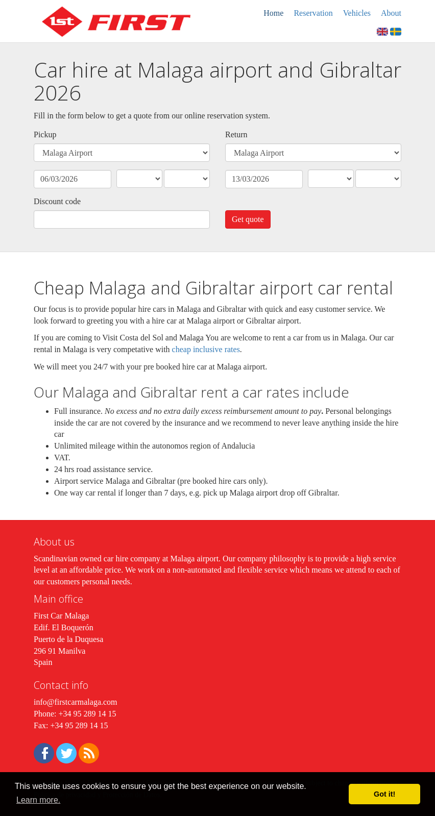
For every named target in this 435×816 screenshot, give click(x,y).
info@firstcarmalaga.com (75, 702)
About (391, 13)
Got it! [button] (384, 794)
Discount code (57, 201)
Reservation (313, 13)
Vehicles (357, 13)
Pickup (45, 134)
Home (273, 13)
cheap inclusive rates (206, 349)
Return (236, 134)
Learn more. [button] (38, 800)
